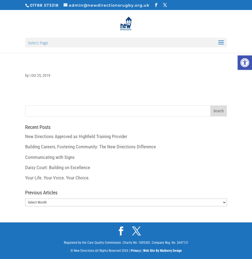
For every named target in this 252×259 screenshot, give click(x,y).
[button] (245, 62)
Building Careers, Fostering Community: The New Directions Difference (90, 146)
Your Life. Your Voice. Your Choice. (57, 178)
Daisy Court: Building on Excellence (57, 167)
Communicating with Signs (50, 157)
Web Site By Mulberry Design (162, 251)
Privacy (136, 251)
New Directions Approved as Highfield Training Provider (76, 136)
